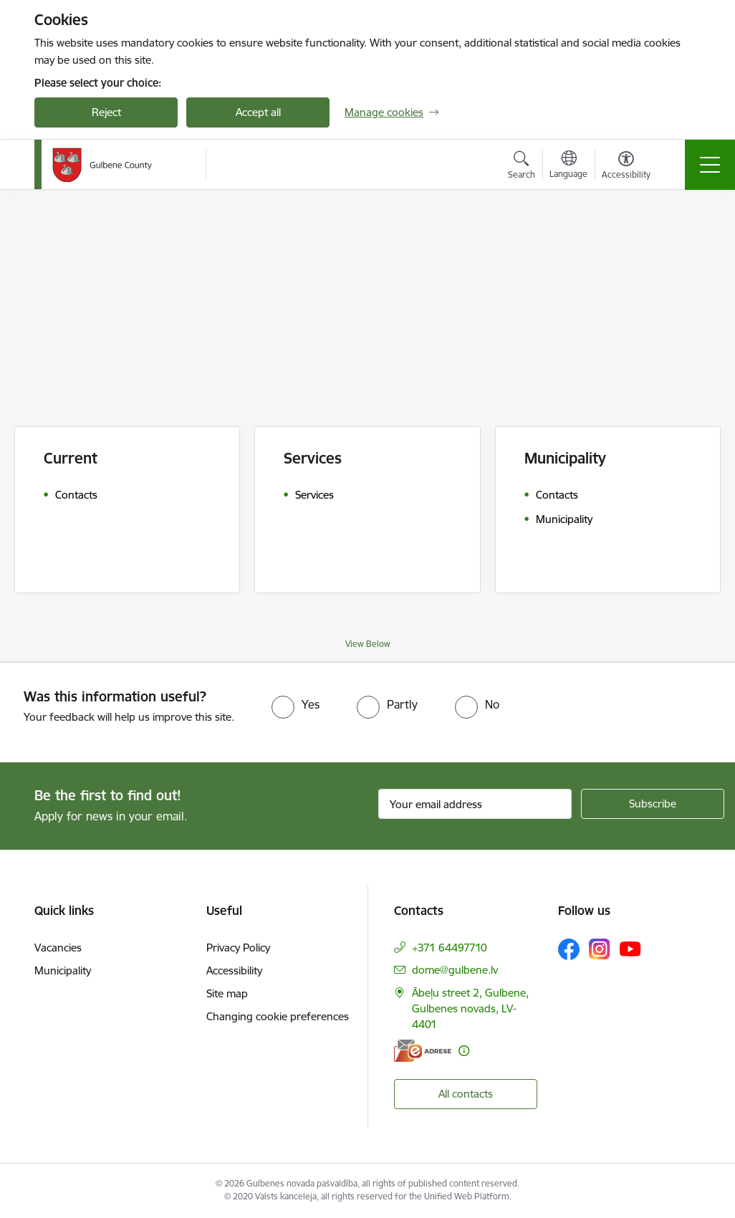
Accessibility (234, 970)
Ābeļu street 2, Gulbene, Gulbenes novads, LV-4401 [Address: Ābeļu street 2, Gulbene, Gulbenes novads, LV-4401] (470, 1008)
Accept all (258, 112)
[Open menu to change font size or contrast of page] (626, 167)
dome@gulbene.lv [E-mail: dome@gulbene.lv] (455, 970)
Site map (227, 993)
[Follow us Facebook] (569, 949)
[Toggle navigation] (710, 165)
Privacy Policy (238, 947)
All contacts (465, 1093)
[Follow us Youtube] (630, 948)
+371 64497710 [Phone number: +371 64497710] (449, 947)
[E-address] (422, 1051)
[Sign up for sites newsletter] (652, 804)
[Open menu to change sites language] (568, 166)
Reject (106, 112)
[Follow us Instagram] (599, 949)
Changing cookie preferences (277, 1016)
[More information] (463, 1050)
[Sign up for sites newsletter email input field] (475, 804)
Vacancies (58, 947)
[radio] (296, 704)
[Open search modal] (521, 167)
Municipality (62, 970)
